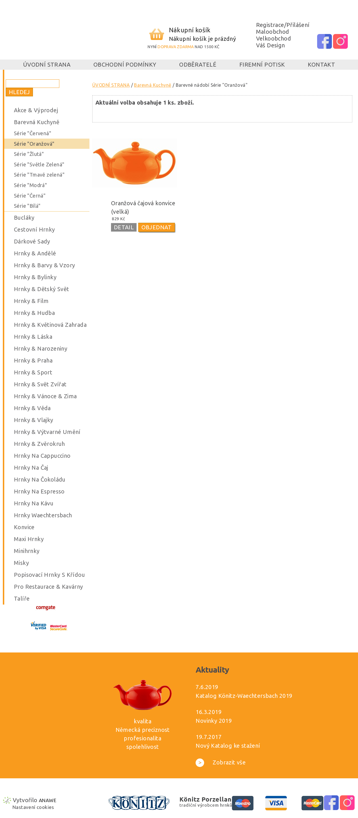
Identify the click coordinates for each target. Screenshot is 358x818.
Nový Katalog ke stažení (228, 745)
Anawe (47, 800)
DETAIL (124, 227)
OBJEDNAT (156, 227)
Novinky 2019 (214, 720)
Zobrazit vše (221, 762)
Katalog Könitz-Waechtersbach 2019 (244, 695)
